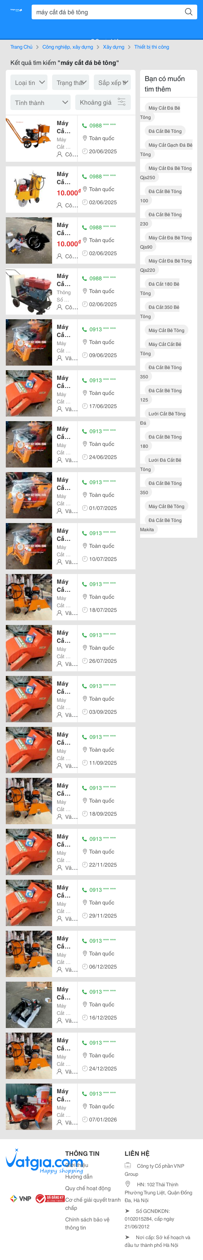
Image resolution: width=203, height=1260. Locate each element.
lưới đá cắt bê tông (160, 464)
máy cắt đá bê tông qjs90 (166, 242)
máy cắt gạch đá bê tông (166, 149)
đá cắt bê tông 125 (161, 395)
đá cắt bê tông (165, 130)
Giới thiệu (76, 1165)
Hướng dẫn (79, 1176)
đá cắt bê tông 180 (161, 441)
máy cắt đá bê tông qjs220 (166, 265)
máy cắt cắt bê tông (160, 348)
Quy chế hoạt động (88, 1188)
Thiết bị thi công (151, 46)
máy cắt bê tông (166, 330)
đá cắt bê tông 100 (161, 195)
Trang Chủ (21, 46)
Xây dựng (113, 46)
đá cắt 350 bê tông (159, 311)
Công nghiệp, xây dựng (67, 46)
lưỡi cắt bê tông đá (163, 418)
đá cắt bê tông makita (161, 524)
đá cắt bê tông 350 (161, 371)
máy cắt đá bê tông (160, 112)
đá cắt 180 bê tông (159, 288)
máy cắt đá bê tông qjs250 (166, 172)
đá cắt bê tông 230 (161, 219)
